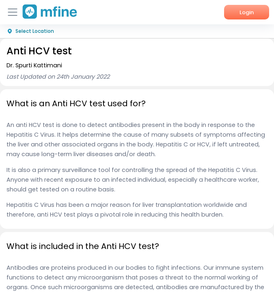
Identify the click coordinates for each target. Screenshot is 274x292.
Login (246, 12)
